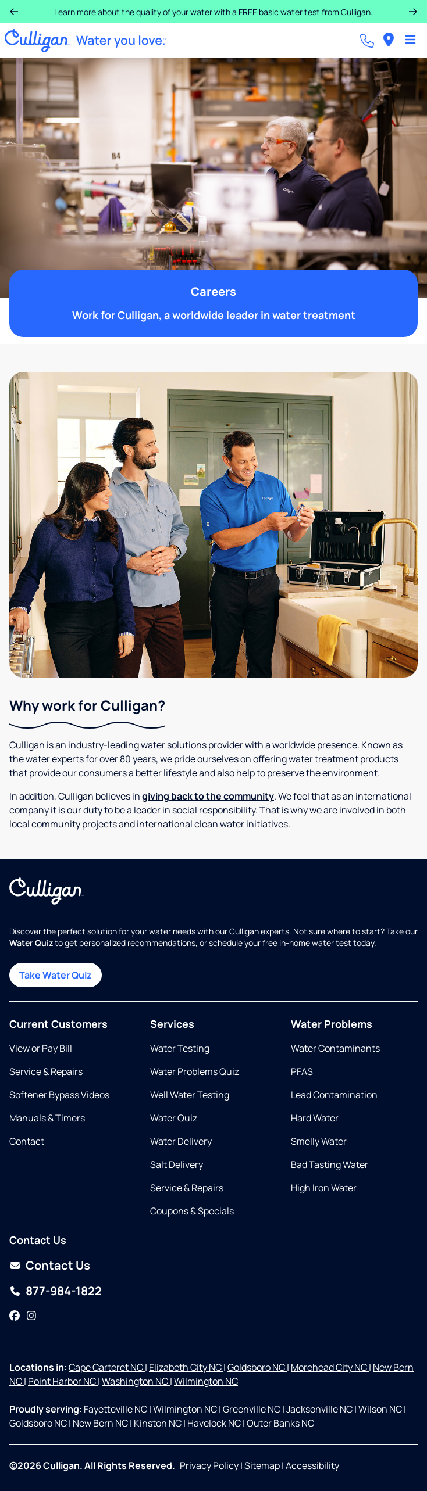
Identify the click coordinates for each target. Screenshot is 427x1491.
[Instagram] (31, 1315)
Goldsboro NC (257, 1367)
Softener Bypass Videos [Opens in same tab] (59, 1094)
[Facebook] (14, 1315)
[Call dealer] (367, 40)
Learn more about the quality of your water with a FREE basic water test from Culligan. (213, 11)
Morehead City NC (330, 1367)
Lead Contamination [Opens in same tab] (334, 1094)
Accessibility (312, 1465)
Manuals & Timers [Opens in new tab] (47, 1118)
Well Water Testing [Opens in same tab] (189, 1094)
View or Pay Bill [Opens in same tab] (40, 1048)
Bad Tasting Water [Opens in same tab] (329, 1164)
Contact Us (58, 1265)
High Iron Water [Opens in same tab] (324, 1187)
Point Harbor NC (63, 1381)
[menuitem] (388, 40)
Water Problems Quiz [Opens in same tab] (194, 1071)
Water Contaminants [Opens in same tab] (335, 1048)
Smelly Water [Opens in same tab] (319, 1141)
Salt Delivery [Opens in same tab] (176, 1164)
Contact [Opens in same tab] (26, 1141)
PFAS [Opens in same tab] (302, 1071)
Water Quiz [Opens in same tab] (173, 1118)
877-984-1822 (64, 1291)
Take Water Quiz (55, 975)
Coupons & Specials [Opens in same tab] (192, 1211)
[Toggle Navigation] (410, 41)
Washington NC (136, 1381)
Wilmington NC (206, 1381)
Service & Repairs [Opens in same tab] (46, 1071)
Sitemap (262, 1465)
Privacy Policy (209, 1465)
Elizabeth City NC (186, 1367)
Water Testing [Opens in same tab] (179, 1048)
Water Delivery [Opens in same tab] (181, 1141)
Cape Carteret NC (107, 1367)
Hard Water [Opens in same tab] (315, 1118)
